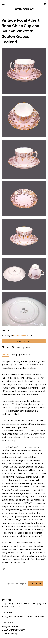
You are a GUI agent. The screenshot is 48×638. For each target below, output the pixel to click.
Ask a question (24, 347)
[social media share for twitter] (8, 347)
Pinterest (18, 616)
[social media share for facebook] (3, 347)
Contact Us (16, 606)
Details (5, 354)
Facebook (39, 616)
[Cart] (45, 4)
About (19, 603)
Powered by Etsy (9, 633)
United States (19, 335)
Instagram (7, 616)
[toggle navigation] (3, 3)
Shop (4, 603)
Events (27, 603)
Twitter (29, 616)
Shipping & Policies (21, 354)
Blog (11, 603)
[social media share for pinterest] (13, 347)
